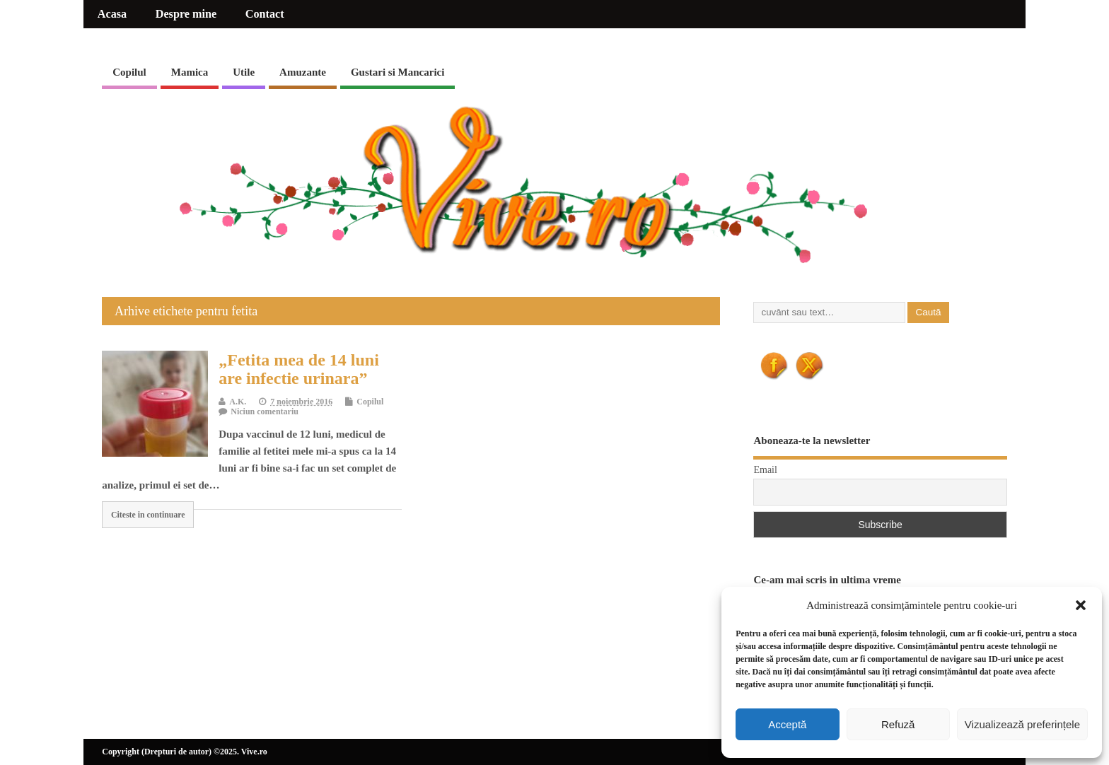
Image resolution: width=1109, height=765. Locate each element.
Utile (244, 72)
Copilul (129, 72)
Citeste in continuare (148, 515)
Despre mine (186, 14)
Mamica (189, 72)
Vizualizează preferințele (1022, 724)
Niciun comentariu (264, 411)
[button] (1081, 605)
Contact (264, 14)
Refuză (898, 724)
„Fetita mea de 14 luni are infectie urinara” (299, 369)
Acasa (112, 14)
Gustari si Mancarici (397, 72)
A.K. (237, 402)
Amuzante (302, 72)
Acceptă (787, 724)
